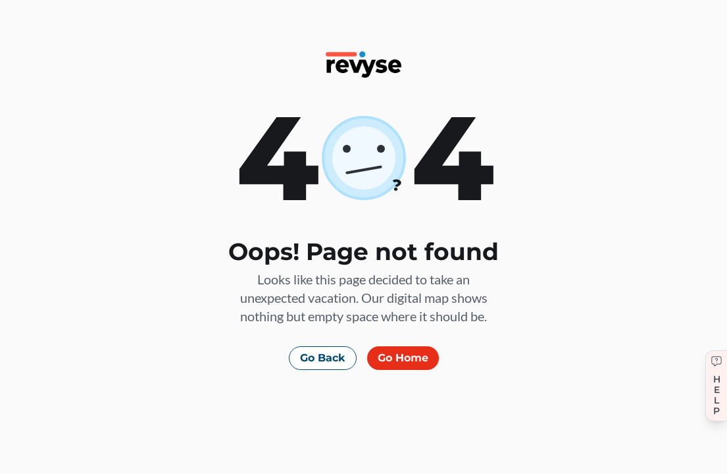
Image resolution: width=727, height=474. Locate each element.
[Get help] (716, 385)
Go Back (322, 358)
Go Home (403, 358)
